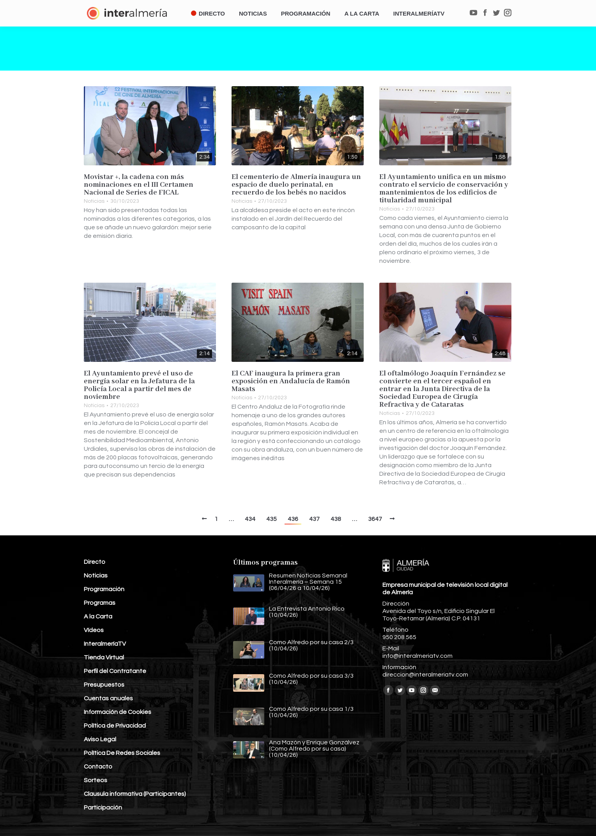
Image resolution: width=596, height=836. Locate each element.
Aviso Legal (100, 739)
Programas (99, 603)
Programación (104, 589)
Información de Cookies (117, 712)
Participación (103, 807)
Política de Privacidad (115, 726)
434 (250, 519)
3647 (375, 519)
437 (314, 519)
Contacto (98, 766)
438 (336, 519)
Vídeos (94, 630)
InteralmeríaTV (105, 644)
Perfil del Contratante (115, 671)
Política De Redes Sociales (122, 753)
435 (271, 519)
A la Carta (98, 616)
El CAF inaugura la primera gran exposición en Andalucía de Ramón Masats (291, 381)
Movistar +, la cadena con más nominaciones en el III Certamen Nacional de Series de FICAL (138, 185)
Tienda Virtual (104, 657)
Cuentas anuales (108, 698)
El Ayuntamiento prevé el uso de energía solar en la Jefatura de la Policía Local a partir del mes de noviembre (139, 385)
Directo (94, 562)
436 (293, 519)
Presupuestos (104, 685)
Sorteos (95, 780)
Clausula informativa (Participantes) (135, 794)
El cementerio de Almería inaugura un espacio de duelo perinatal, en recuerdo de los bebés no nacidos (296, 185)
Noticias (94, 201)
